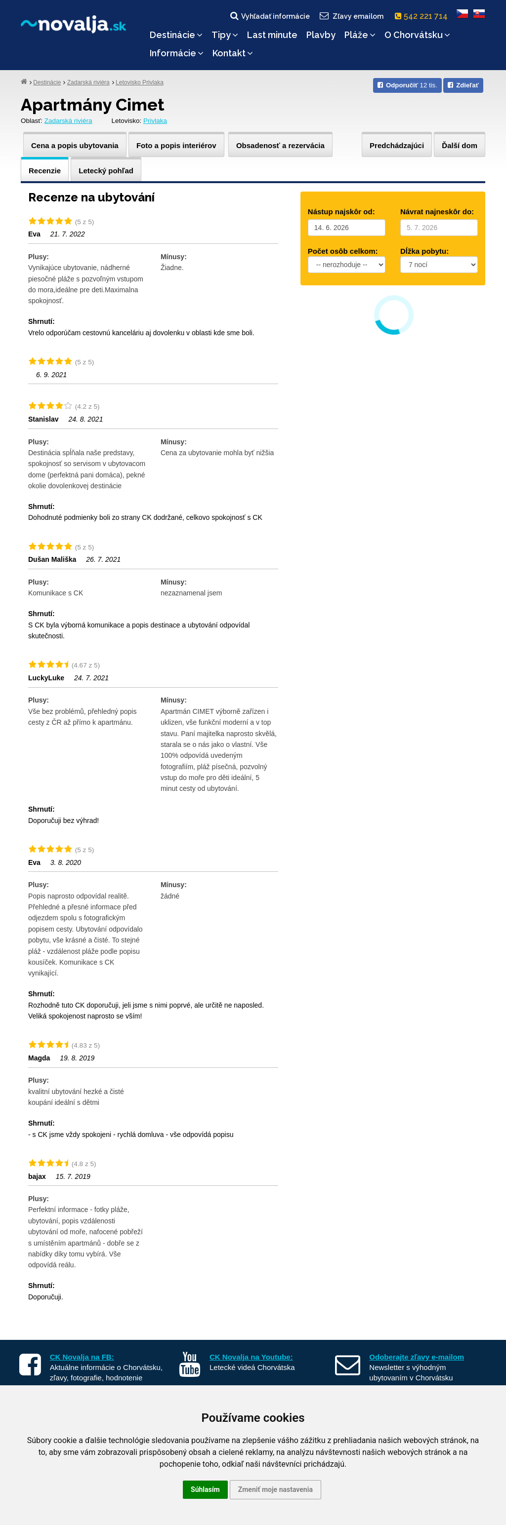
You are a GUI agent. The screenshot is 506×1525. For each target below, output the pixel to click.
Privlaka (155, 120)
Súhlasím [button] (205, 1489)
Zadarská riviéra (88, 82)
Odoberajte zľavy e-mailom (416, 1357)
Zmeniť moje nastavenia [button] (275, 1489)
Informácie (177, 53)
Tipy (224, 35)
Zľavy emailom (351, 15)
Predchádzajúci (397, 145)
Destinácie (176, 35)
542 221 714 (423, 16)
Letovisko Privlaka (140, 82)
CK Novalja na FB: (82, 1357)
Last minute (272, 35)
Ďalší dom (459, 145)
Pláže (360, 35)
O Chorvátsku (417, 35)
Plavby (321, 35)
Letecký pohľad (106, 170)
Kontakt (232, 53)
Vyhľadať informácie (269, 15)
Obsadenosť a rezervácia (280, 145)
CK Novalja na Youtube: (251, 1357)
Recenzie (45, 170)
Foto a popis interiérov (176, 145)
